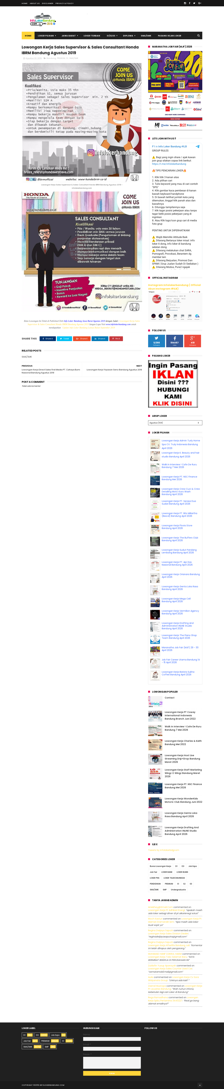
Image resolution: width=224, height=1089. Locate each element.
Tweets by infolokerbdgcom (163, 850)
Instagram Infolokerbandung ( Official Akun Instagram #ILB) (174, 287)
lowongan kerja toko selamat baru (167, 956)
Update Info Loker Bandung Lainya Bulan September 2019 (88, 328)
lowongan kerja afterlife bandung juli (168, 945)
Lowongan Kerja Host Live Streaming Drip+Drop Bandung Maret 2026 (182, 759)
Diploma (128, 35)
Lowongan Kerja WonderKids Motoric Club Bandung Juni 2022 (183, 800)
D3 (183, 866)
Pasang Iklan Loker (169, 35)
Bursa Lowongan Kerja (160, 866)
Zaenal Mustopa (157, 985)
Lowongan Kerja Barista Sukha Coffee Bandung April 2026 (178, 673)
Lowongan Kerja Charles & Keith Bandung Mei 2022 (183, 742)
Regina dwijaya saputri (160, 930)
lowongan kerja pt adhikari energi (166, 910)
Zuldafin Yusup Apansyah (162, 965)
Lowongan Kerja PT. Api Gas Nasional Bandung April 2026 (177, 563)
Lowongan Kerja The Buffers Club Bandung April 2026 (180, 539)
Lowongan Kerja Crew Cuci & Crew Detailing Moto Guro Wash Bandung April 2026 (181, 491)
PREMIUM (61, 58)
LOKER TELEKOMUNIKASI (174, 878)
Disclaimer (47, 3)
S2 (184, 883)
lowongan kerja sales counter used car (170, 968)
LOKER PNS (154, 878)
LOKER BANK (166, 872)
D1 (176, 866)
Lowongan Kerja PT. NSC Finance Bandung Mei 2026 (179, 478)
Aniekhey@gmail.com (160, 907)
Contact (169, 697)
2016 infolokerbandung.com (49, 1085)
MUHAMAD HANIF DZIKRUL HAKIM (165, 953)
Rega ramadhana (158, 997)
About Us (35, 3)
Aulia (150, 977)
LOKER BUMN (182, 872)
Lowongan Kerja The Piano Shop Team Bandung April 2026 (179, 637)
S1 (67, 58)
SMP (165, 889)
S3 (191, 883)
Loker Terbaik (92, 35)
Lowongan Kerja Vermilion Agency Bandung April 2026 (180, 612)
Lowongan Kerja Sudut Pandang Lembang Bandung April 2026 (179, 551)
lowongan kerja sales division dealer (168, 933)
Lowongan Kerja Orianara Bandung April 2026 (181, 576)
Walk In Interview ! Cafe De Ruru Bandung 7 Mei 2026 (179, 466)
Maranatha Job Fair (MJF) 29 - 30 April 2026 (180, 649)
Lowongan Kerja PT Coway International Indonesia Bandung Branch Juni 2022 (180, 715)
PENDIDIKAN (155, 883)
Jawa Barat (69, 35)
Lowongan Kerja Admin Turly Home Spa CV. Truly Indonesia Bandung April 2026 (181, 444)
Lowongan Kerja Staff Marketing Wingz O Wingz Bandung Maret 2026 (183, 773)
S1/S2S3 (111, 35)
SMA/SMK (146, 35)
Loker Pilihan (46, 35)
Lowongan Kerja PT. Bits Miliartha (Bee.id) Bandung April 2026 (179, 515)
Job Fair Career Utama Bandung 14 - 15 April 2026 (181, 661)
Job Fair (153, 872)
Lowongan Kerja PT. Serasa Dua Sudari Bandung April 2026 (179, 502)
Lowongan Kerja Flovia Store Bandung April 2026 (177, 527)
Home (24, 3)
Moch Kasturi (155, 918)
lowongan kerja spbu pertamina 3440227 (173, 999)
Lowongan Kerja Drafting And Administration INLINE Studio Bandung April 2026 (178, 625)
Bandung (51, 58)
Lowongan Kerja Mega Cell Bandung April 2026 (176, 600)
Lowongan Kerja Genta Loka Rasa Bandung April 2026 (180, 588)
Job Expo (193, 866)
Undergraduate (178, 889)
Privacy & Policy (65, 3)
